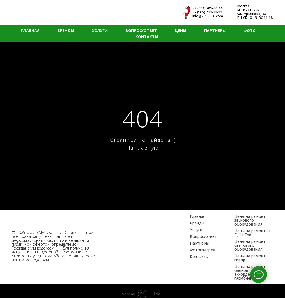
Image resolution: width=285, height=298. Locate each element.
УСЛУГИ (100, 30)
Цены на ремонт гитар (250, 257)
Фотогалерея (202, 249)
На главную (143, 147)
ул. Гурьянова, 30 (251, 13)
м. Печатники (248, 10)
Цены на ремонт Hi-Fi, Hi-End (253, 232)
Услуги (196, 229)
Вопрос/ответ (203, 236)
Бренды (197, 223)
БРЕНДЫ (65, 30)
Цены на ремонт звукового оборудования (250, 220)
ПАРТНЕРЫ (215, 30)
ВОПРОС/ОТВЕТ (141, 30)
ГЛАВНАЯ (30, 30)
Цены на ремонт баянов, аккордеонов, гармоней (250, 272)
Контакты (199, 256)
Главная (197, 216)
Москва (243, 6)
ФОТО (250, 30)
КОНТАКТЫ (147, 36)
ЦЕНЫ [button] (180, 30)
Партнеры (199, 243)
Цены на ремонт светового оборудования (250, 245)
